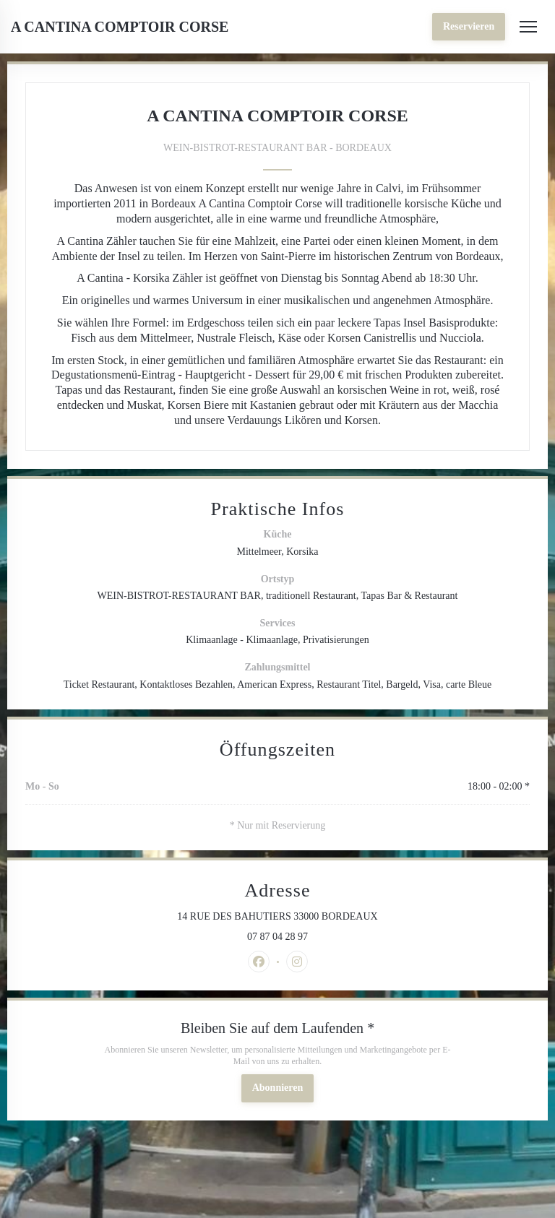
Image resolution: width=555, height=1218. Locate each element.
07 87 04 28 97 (277, 936)
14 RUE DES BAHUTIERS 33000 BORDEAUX (332, 916)
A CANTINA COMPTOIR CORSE (119, 27)
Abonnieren (278, 1087)
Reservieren (468, 26)
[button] (528, 27)
